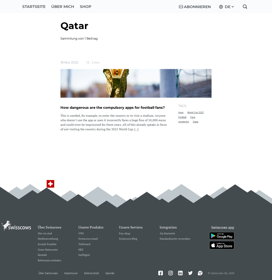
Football (182, 117)
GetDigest (84, 255)
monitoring (183, 121)
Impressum (71, 273)
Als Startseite (167, 233)
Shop (85, 6)
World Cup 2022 (195, 112)
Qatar (195, 121)
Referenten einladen (49, 260)
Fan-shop (124, 233)
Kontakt (42, 255)
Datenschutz (91, 273)
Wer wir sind (45, 233)
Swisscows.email (88, 238)
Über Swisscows (48, 273)
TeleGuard (84, 244)
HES (80, 249)
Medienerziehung (48, 238)
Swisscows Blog (128, 238)
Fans (192, 117)
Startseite (34, 6)
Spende (109, 273)
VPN (81, 233)
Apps (180, 112)
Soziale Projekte (47, 244)
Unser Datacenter (48, 249)
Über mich (62, 6)
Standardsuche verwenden (175, 238)
